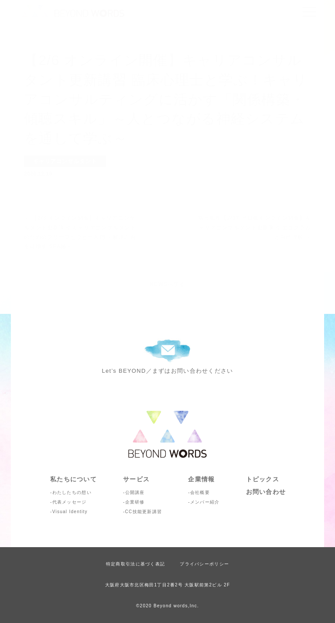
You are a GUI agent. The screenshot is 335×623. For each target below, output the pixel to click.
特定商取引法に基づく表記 (135, 564)
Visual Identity (70, 511)
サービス (136, 479)
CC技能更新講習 (143, 511)
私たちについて (73, 479)
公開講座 (135, 492)
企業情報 (201, 479)
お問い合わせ (266, 491)
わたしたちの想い (72, 492)
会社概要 (200, 492)
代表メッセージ (69, 502)
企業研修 (135, 502)
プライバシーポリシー (204, 564)
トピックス (262, 479)
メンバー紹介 (205, 502)
